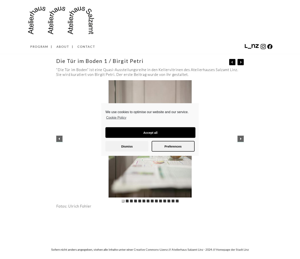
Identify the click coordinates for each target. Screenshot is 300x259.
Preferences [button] (172, 146)
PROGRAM (39, 46)
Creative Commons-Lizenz (151, 249)
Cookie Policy (116, 117)
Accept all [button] (150, 132)
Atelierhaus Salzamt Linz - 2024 (192, 249)
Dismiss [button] (127, 146)
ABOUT (62, 46)
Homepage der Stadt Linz (232, 249)
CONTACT (86, 46)
